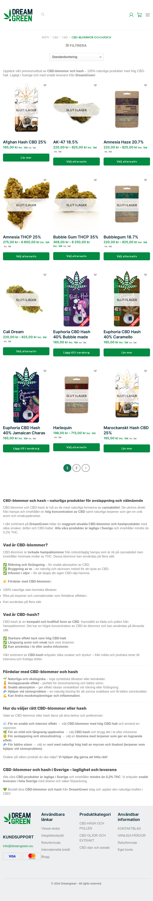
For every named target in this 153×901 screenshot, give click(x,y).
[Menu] (147, 15)
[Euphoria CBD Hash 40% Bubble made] (76, 298)
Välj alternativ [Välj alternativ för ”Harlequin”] (76, 447)
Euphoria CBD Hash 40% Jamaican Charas (24, 430)
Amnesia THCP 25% (22, 237)
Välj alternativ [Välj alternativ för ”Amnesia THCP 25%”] (26, 256)
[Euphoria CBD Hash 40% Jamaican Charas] (26, 394)
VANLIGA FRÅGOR (132, 835)
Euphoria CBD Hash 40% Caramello (122, 334)
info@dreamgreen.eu (18, 846)
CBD (55, 37)
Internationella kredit (55, 849)
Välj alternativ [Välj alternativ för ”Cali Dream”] (26, 351)
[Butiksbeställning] (76, 57)
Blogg (45, 856)
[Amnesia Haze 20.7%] (127, 109)
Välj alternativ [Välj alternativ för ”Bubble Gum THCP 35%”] (76, 256)
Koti (45, 37)
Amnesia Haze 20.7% (124, 142)
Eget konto (125, 849)
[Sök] (43, 15)
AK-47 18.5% (65, 142)
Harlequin (62, 427)
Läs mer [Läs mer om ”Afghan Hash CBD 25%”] (26, 157)
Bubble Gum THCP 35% (75, 237)
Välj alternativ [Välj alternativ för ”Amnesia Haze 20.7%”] (127, 161)
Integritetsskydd (52, 835)
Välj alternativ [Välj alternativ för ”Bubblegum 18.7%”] (127, 256)
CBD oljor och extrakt (94, 847)
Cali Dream (13, 331)
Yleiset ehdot (50, 828)
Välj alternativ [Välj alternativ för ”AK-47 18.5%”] (76, 161)
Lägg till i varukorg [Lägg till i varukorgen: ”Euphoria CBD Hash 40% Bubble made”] (76, 352)
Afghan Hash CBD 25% (24, 142)
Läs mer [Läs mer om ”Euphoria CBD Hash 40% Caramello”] (127, 352)
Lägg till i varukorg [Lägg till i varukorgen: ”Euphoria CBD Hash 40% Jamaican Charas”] (26, 448)
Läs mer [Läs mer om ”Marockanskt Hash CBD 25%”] (127, 448)
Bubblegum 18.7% (121, 237)
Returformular (51, 842)
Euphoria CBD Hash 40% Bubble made (71, 334)
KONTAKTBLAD (129, 828)
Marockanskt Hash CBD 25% (126, 430)
